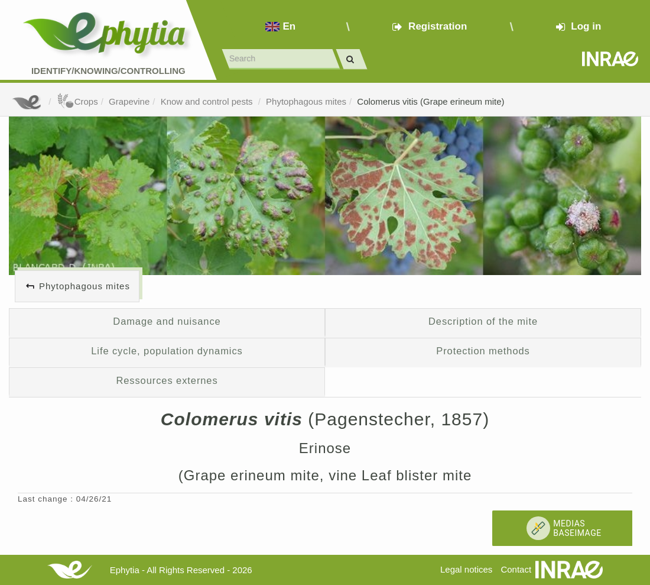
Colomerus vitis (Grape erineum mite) (430, 101)
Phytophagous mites (306, 101)
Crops (77, 101)
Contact (515, 569)
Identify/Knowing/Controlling (108, 71)
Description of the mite (483, 321)
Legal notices (466, 569)
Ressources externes (166, 380)
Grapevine (129, 101)
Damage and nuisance (166, 321)
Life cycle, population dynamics (167, 350)
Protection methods (483, 350)
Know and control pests (208, 101)
